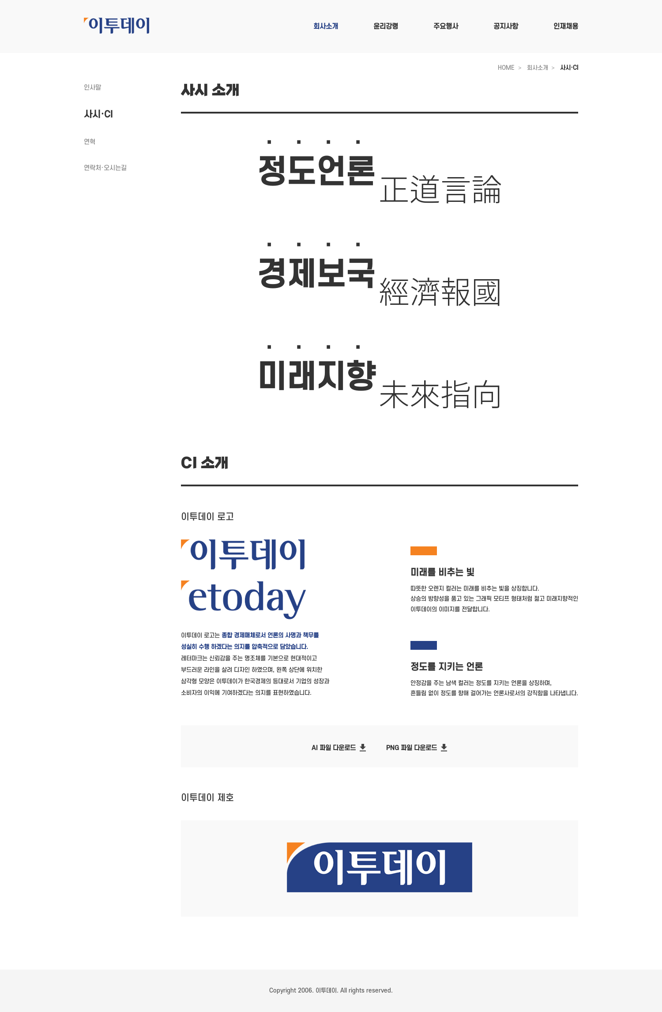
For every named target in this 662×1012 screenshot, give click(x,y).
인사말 (92, 87)
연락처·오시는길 (105, 168)
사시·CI (569, 67)
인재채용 (565, 26)
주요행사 (445, 26)
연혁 (89, 142)
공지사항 (505, 26)
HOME (506, 67)
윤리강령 (385, 26)
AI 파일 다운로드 (340, 749)
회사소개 (325, 26)
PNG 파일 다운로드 (417, 749)
